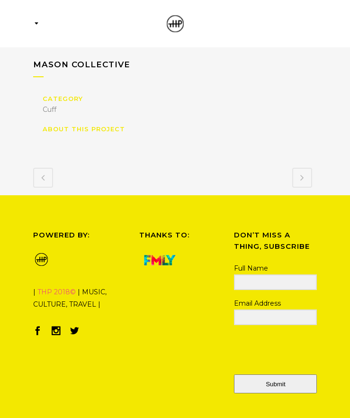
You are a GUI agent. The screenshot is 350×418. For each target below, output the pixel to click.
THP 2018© (56, 292)
